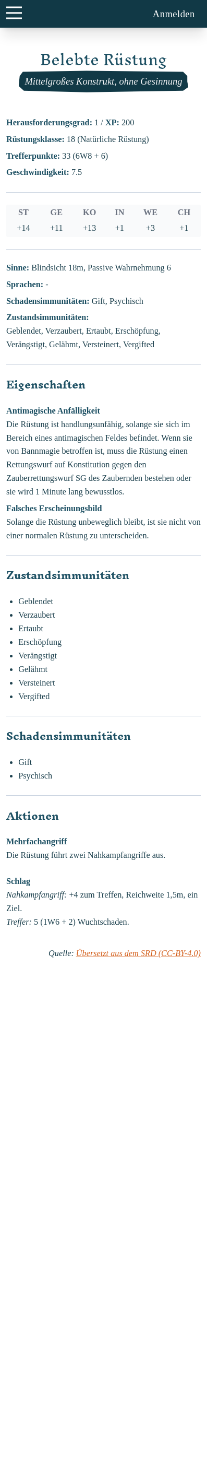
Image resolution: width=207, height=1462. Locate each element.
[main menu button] (14, 12)
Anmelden (174, 13)
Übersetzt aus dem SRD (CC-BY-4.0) (138, 953)
